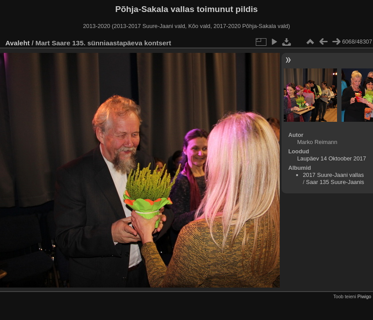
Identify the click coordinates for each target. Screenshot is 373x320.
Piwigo (364, 296)
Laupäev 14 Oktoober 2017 (331, 158)
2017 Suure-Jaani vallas (333, 175)
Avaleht (17, 43)
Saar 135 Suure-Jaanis (335, 182)
